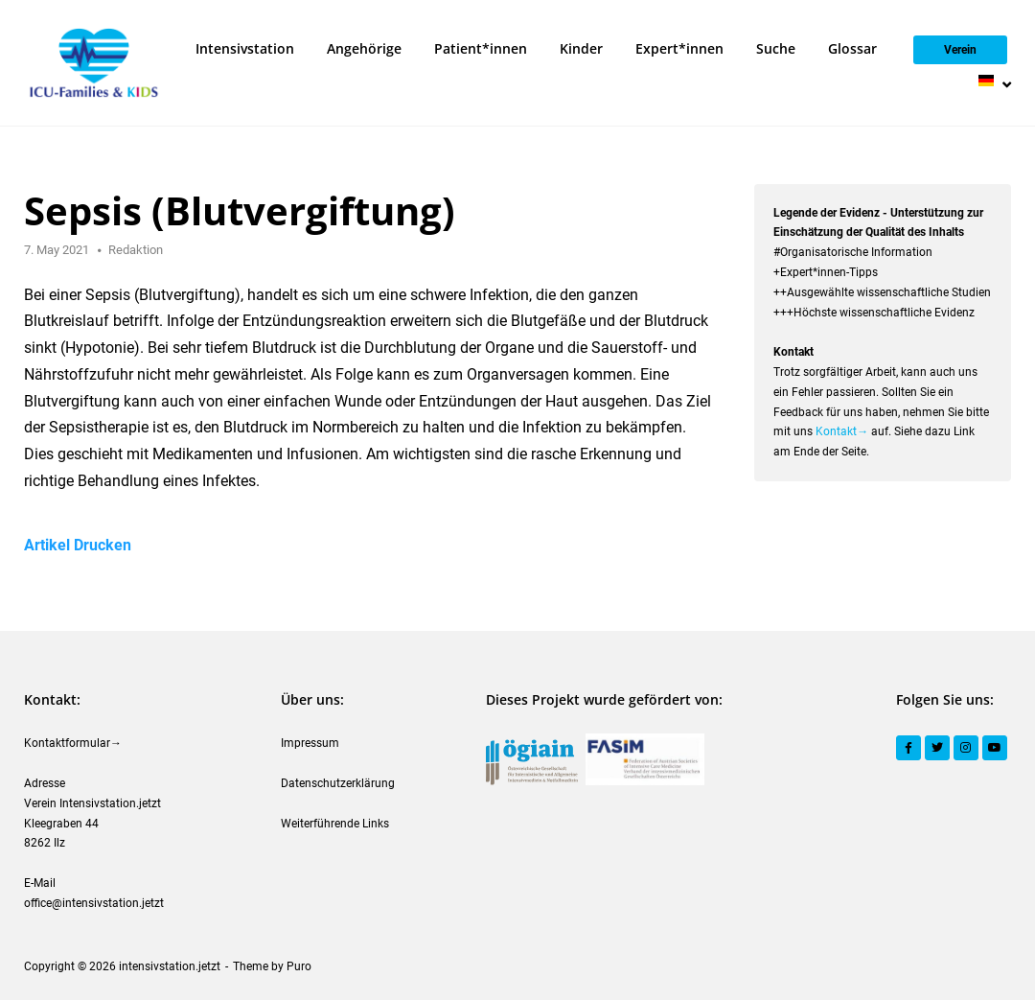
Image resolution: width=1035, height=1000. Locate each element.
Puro (299, 966)
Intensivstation (245, 48)
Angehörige (364, 48)
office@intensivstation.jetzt (94, 903)
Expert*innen (679, 48)
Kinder (581, 48)
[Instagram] (966, 747)
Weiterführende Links (335, 823)
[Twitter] (937, 747)
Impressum (310, 743)
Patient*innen (480, 48)
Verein (960, 50)
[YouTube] (994, 747)
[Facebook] (908, 747)
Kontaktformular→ (73, 743)
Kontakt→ (842, 431)
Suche (775, 48)
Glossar (852, 48)
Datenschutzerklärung (338, 783)
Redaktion (135, 250)
